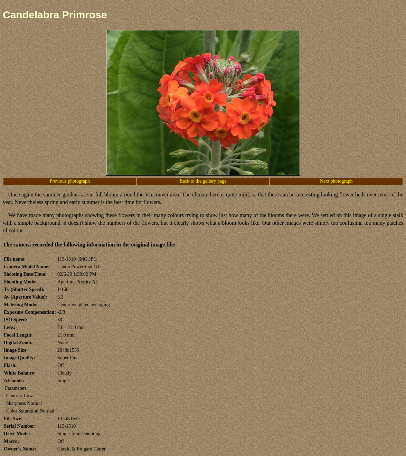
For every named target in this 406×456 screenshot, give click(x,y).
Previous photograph (70, 181)
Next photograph (336, 181)
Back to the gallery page (202, 181)
